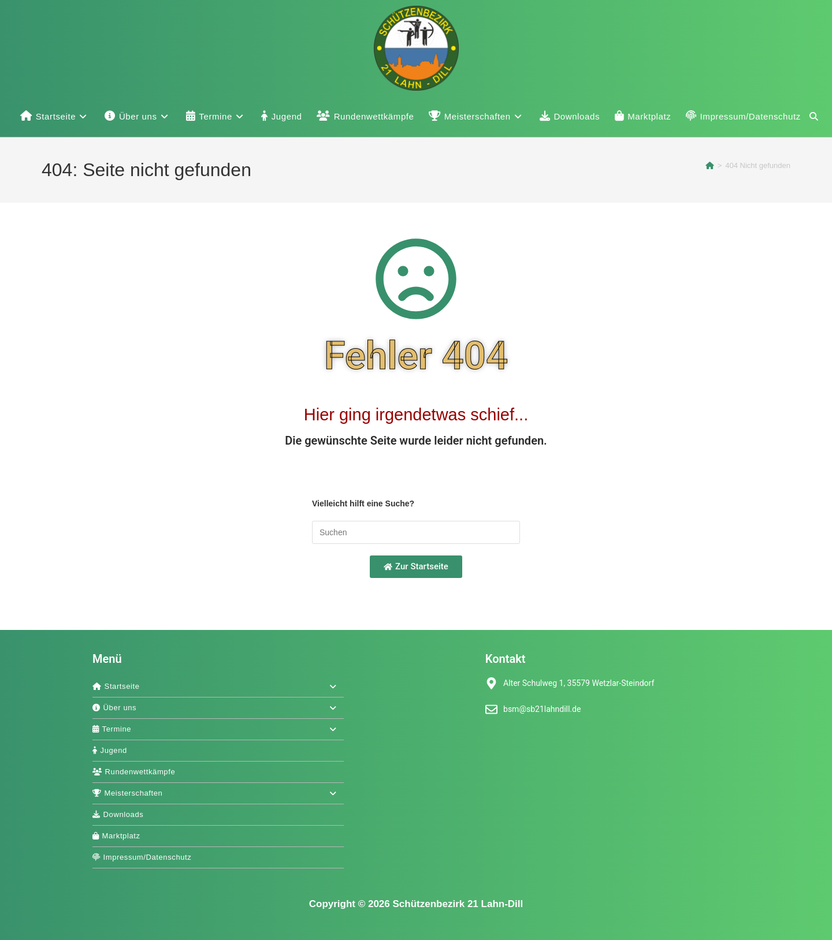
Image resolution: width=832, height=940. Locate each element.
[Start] (709, 165)
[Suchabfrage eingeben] (416, 532)
